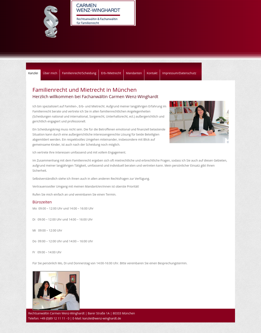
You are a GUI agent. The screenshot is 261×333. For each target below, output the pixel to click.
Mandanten (134, 73)
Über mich (50, 73)
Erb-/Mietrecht (111, 73)
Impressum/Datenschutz (179, 73)
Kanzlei (33, 73)
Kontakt (152, 73)
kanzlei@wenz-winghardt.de (101, 318)
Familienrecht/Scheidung (79, 73)
